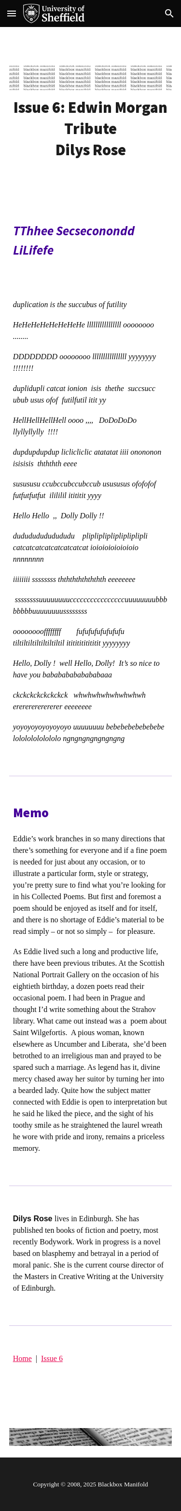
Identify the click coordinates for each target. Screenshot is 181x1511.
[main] (90, 128)
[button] (11, 13)
